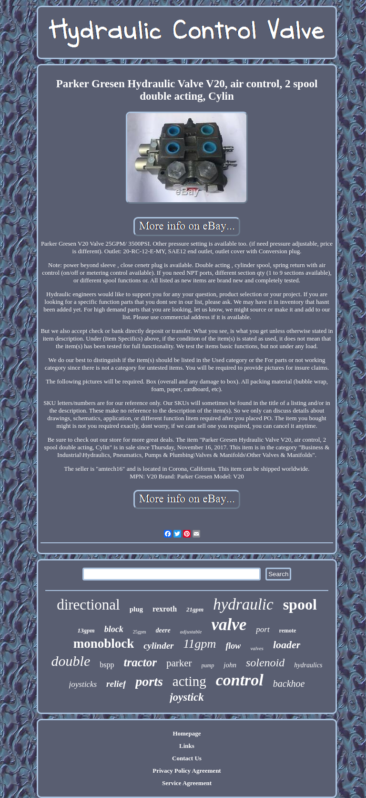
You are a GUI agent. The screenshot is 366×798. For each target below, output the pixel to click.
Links (186, 745)
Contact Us (187, 758)
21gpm (194, 609)
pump (208, 665)
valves (256, 648)
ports (149, 681)
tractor (140, 662)
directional (88, 604)
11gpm (199, 644)
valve (228, 624)
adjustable (191, 631)
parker (179, 663)
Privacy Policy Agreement (186, 770)
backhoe (289, 683)
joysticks (83, 684)
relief (116, 684)
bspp (107, 665)
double (71, 661)
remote (287, 630)
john (230, 665)
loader (286, 645)
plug (136, 609)
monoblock (103, 643)
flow (233, 646)
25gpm (139, 631)
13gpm (86, 630)
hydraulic (243, 604)
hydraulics (308, 665)
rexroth (164, 609)
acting (189, 681)
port (262, 629)
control (240, 680)
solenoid (265, 662)
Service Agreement (187, 783)
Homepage (187, 733)
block (113, 629)
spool (300, 604)
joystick (187, 697)
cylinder (158, 646)
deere (163, 630)
